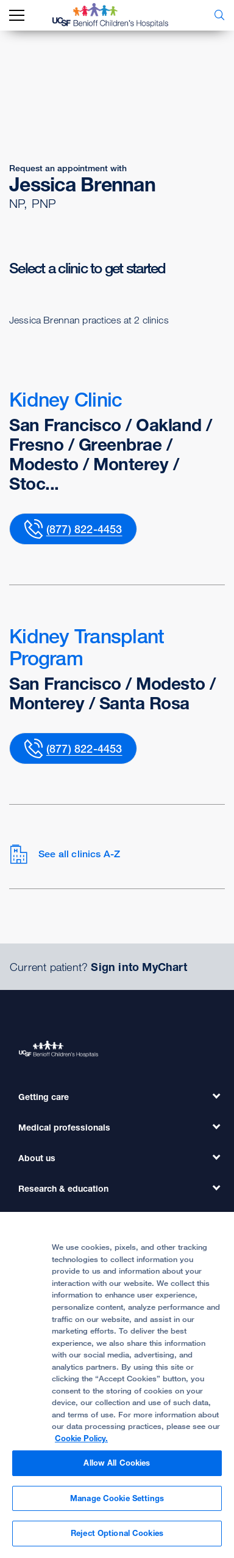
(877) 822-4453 (84, 529)
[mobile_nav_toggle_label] (16, 15)
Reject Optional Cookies (117, 1533)
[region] (117, 1385)
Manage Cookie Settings (117, 1498)
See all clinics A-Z (64, 854)
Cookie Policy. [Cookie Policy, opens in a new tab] (81, 1438)
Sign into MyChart (138, 966)
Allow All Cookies (116, 1463)
